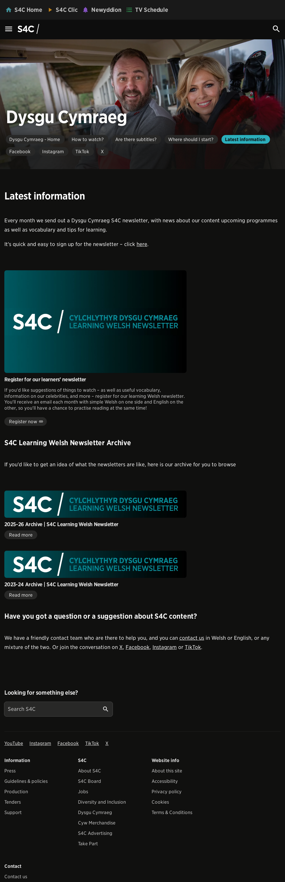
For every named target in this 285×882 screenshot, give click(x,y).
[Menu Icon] (8, 29)
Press (10, 771)
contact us (191, 638)
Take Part (88, 843)
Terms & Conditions (172, 812)
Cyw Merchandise (97, 823)
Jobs (83, 791)
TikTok (193, 647)
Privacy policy (167, 791)
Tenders (12, 802)
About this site (167, 771)
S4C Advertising (95, 833)
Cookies (160, 802)
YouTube (13, 743)
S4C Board (89, 781)
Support (13, 812)
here (142, 244)
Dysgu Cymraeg (95, 812)
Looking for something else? (41, 692)
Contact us (15, 876)
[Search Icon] (276, 29)
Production (16, 791)
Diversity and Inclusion (102, 802)
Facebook (138, 647)
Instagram (164, 647)
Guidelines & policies (26, 781)
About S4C (89, 771)
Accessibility (165, 781)
